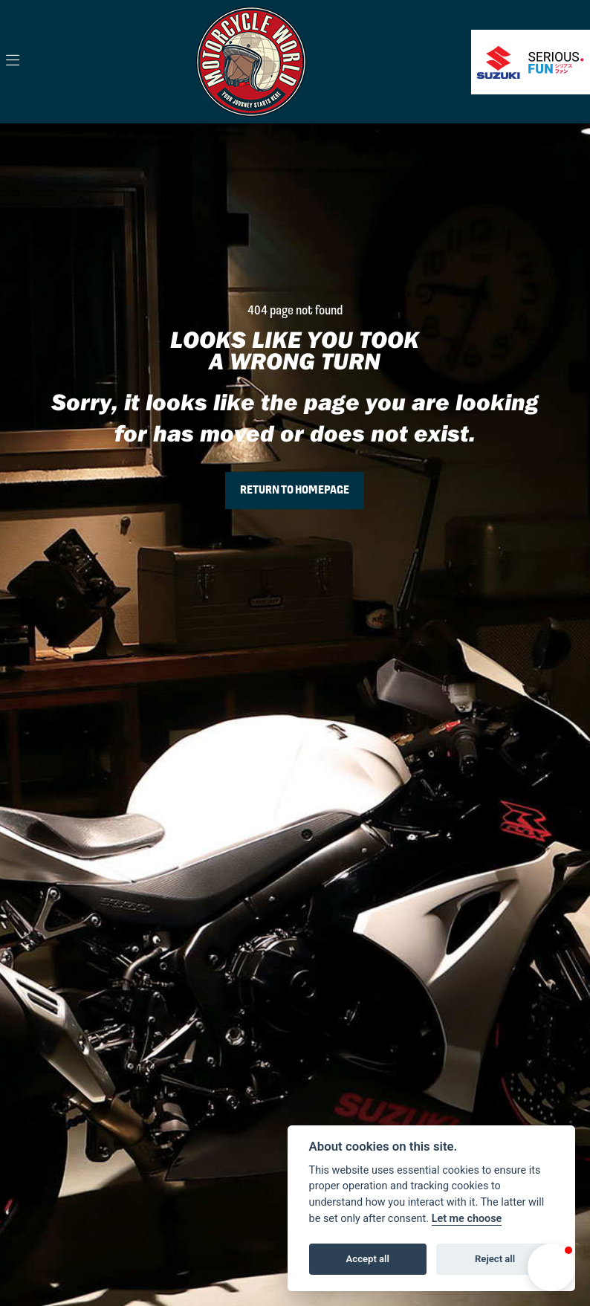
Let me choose (467, 1218)
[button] (551, 1267)
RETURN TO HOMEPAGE (294, 491)
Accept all (367, 1258)
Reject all (495, 1258)
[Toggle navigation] (12, 62)
